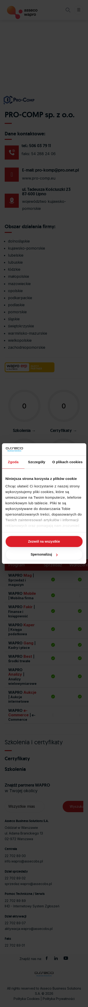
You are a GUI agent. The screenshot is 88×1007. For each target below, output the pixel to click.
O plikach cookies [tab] (67, 462)
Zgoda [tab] (13, 462)
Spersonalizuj (44, 554)
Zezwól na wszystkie (44, 541)
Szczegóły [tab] (36, 462)
